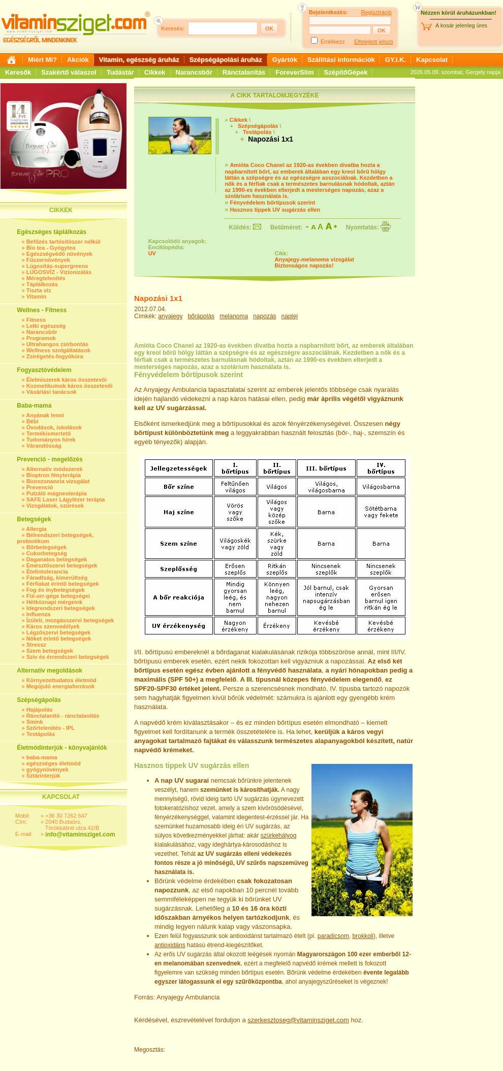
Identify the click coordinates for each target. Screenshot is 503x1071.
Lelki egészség (46, 326)
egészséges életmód (53, 763)
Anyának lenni (45, 415)
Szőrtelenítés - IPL (50, 728)
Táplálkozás (42, 284)
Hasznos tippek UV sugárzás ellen (275, 210)
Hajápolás (39, 710)
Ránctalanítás (244, 72)
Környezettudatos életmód (61, 680)
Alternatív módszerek (54, 469)
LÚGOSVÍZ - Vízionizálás (58, 272)
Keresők (18, 72)
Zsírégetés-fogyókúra (54, 356)
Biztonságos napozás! (304, 265)
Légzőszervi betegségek (58, 632)
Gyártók (284, 59)
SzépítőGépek (346, 72)
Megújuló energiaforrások (60, 686)
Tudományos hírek (51, 440)
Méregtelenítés (46, 278)
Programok (41, 338)
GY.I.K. (395, 59)
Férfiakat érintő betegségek (62, 584)
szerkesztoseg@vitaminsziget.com (298, 1020)
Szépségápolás (258, 126)
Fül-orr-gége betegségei (58, 596)
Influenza (38, 614)
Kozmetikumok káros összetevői (69, 386)
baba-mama (41, 757)
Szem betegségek (49, 651)
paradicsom (333, 936)
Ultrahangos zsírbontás (57, 344)
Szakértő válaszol (68, 72)
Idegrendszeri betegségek (60, 608)
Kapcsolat (432, 59)
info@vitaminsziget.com (80, 834)
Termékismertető (48, 433)
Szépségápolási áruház (226, 59)
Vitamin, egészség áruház (139, 59)
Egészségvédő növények (59, 254)
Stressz (36, 645)
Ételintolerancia (47, 571)
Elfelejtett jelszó (373, 42)
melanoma (233, 316)
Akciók (78, 59)
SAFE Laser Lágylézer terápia (65, 499)
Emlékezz (333, 42)
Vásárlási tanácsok (51, 392)
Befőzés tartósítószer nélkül (63, 242)
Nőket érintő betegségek (58, 638)
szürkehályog (279, 835)
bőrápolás (200, 316)
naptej (289, 316)
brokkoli (363, 936)
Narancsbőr (194, 72)
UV (152, 253)
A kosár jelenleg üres (461, 25)
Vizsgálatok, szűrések (55, 506)
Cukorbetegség (46, 553)
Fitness (36, 320)
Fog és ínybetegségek (55, 590)
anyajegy (170, 316)
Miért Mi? (42, 59)
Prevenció (39, 487)
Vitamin (36, 296)
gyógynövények (47, 769)
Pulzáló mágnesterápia (56, 493)
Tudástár (120, 72)
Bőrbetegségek (46, 547)
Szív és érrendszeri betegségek (67, 657)
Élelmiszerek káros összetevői (66, 380)
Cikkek (155, 72)
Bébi (32, 421)
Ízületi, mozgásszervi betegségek (70, 620)
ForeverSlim (294, 72)
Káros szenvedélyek (53, 626)
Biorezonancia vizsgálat (58, 481)
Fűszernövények (48, 260)
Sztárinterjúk (43, 776)
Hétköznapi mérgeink (54, 602)
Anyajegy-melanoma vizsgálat (315, 259)
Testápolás (40, 734)
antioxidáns (169, 945)
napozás (264, 316)
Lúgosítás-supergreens (57, 266)
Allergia (36, 529)
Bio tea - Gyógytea (51, 248)
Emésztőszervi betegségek (62, 565)
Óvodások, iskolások (54, 427)
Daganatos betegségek (56, 559)
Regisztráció (376, 12)
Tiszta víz (38, 290)
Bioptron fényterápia (53, 475)
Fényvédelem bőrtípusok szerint (272, 202)
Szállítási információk (341, 59)
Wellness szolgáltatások (58, 350)
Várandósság (43, 446)
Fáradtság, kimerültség (56, 578)
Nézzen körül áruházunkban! (458, 13)
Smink (34, 722)
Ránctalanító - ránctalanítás (63, 716)
